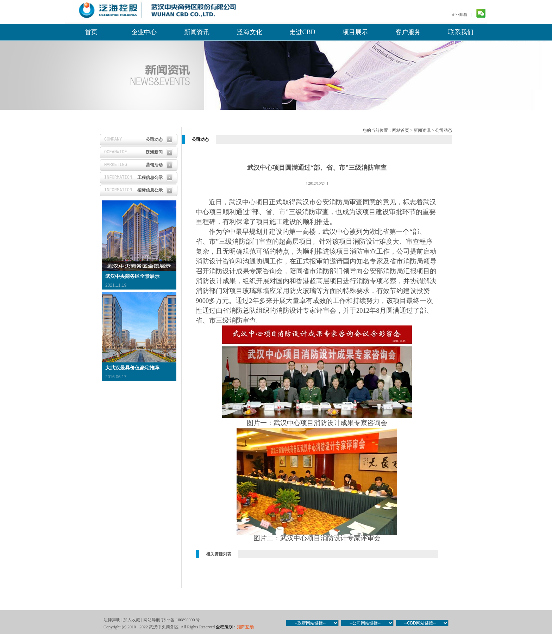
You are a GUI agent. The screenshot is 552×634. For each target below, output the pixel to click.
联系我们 (460, 32)
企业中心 (144, 32)
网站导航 (151, 619)
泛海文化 (249, 32)
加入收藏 (131, 619)
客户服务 (408, 32)
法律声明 (112, 619)
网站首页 (400, 130)
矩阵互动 (245, 626)
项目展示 (355, 32)
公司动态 (443, 130)
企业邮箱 (459, 14)
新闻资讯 (196, 32)
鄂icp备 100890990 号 (180, 619)
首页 (91, 32)
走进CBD (302, 32)
